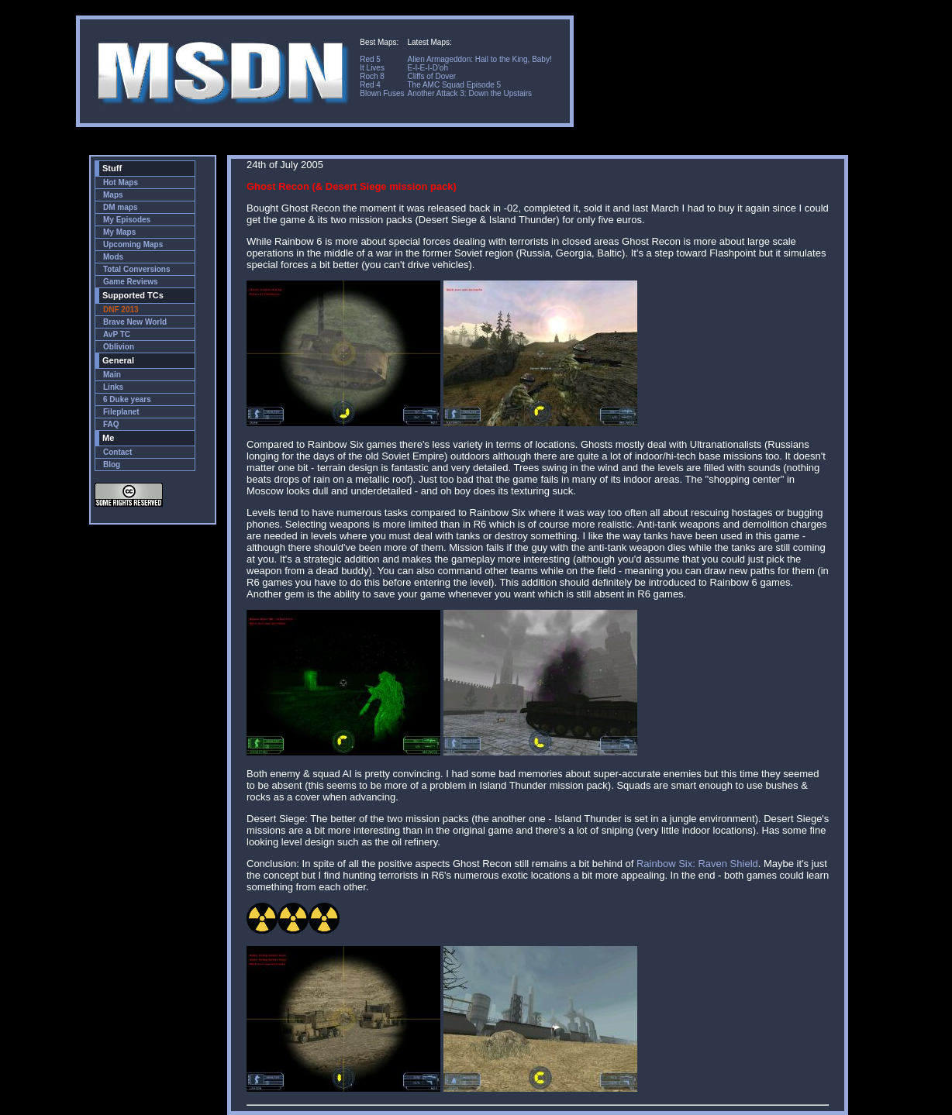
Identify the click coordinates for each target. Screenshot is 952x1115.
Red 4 (370, 85)
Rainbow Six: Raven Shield (697, 863)
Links (113, 387)
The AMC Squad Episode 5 (454, 85)
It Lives (372, 68)
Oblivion (118, 346)
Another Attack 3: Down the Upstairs (469, 93)
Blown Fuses (382, 93)
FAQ (111, 424)
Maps (113, 195)
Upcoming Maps (133, 244)
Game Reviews (130, 281)
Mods (113, 257)
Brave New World (135, 322)
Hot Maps (120, 182)
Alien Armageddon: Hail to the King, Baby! (479, 59)
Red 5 (370, 59)
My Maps (119, 232)
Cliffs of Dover (431, 76)
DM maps (120, 207)
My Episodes (126, 219)
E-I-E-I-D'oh (427, 68)
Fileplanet (121, 412)
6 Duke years (127, 399)
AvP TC (116, 334)
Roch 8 (372, 76)
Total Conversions (137, 269)
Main (112, 374)
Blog (111, 464)
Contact (117, 452)
